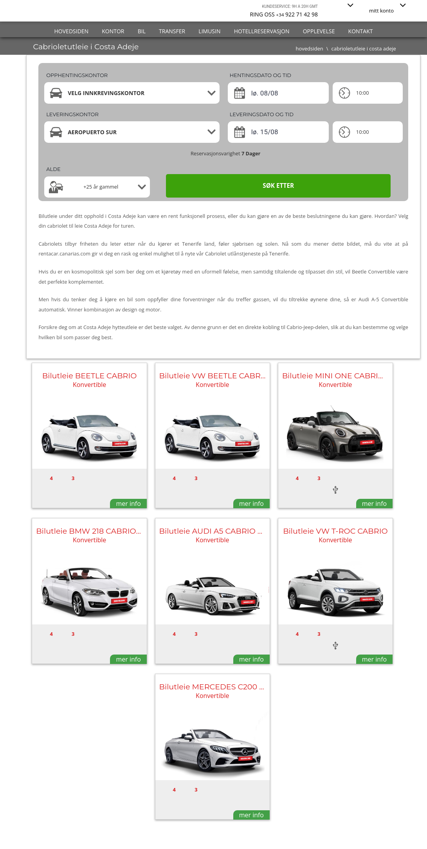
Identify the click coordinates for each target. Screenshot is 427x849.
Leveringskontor (72, 114)
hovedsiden (71, 31)
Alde (53, 169)
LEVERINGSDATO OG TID (262, 114)
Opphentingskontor (77, 75)
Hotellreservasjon (262, 31)
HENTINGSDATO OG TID (260, 75)
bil (142, 31)
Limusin (209, 31)
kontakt (360, 31)
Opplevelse (319, 31)
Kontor (113, 31)
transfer (172, 31)
